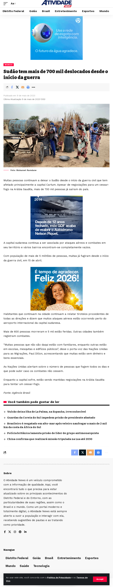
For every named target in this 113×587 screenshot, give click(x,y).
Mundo (9, 65)
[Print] (28, 87)
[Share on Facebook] (11, 87)
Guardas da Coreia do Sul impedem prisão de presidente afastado (51, 417)
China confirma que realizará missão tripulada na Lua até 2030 (49, 439)
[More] (33, 87)
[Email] (22, 87)
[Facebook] (4, 532)
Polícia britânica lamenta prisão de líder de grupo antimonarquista (53, 433)
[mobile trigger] (6, 3)
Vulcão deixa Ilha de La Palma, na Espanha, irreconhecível (46, 411)
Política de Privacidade (59, 578)
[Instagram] (15, 532)
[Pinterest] (20, 532)
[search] (107, 3)
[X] (9, 532)
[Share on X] (17, 87)
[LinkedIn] (25, 532)
